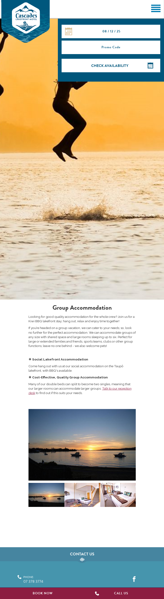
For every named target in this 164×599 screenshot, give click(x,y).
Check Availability (109, 66)
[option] (82, 446)
